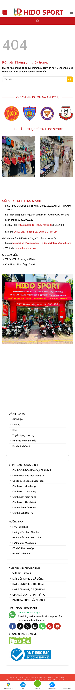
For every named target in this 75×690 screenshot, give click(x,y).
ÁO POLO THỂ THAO (56, 677)
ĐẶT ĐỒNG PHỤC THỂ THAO (19, 679)
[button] (4, 12)
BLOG (65, 679)
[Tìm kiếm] (37, 21)
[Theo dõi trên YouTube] (57, 626)
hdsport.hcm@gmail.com (25, 242)
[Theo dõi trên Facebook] (12, 626)
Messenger (52, 685)
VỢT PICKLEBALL (17, 677)
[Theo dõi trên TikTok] (20, 626)
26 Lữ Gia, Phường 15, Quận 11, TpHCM (35, 231)
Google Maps (8, 685)
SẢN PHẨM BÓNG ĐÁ (36, 677)
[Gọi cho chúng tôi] (42, 626)
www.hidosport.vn (26, 248)
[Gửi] (70, 79)
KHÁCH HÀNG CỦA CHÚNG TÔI (48, 679)
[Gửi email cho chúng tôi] (35, 626)
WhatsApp (66, 685)
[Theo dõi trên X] (27, 626)
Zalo (23, 685)
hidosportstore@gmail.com (56, 242)
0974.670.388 (26, 224)
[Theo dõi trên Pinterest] (49, 626)
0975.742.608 (44, 224)
